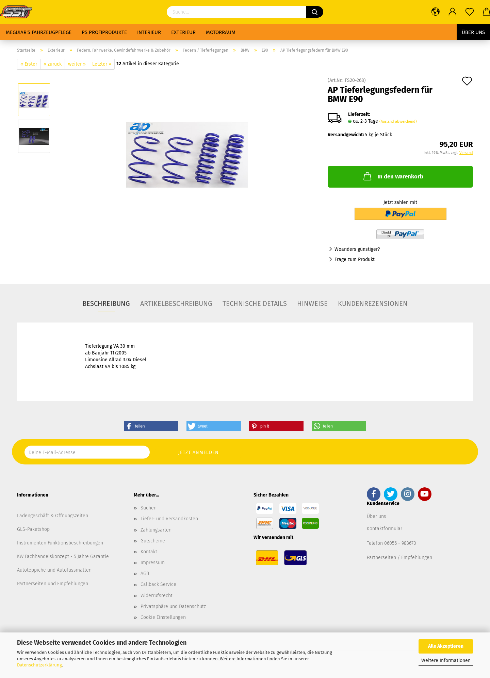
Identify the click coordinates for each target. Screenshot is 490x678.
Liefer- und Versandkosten (169, 519)
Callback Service (158, 584)
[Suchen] (314, 12)
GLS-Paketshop (33, 529)
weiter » (77, 64)
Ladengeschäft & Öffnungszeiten (52, 516)
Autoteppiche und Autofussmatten (54, 570)
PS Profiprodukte (104, 32)
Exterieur (183, 32)
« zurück (53, 64)
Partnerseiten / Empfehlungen (399, 557)
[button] (151, 426)
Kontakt (149, 552)
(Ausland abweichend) (398, 121)
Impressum (153, 563)
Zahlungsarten (156, 530)
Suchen (149, 508)
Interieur (149, 32)
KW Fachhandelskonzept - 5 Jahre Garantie (63, 556)
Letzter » (101, 64)
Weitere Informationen (446, 660)
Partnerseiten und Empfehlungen (52, 584)
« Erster (28, 64)
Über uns (473, 32)
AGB (145, 573)
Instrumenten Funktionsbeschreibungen (60, 543)
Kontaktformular (384, 529)
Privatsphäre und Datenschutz (173, 606)
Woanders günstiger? (357, 249)
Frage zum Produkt (354, 259)
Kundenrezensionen (373, 303)
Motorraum (220, 32)
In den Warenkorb (392, 176)
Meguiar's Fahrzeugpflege (38, 32)
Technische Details (255, 303)
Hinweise (312, 303)
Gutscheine (153, 541)
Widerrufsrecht (157, 595)
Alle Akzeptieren (445, 646)
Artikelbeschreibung (176, 303)
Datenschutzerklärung (39, 664)
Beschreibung (106, 303)
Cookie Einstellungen (163, 617)
